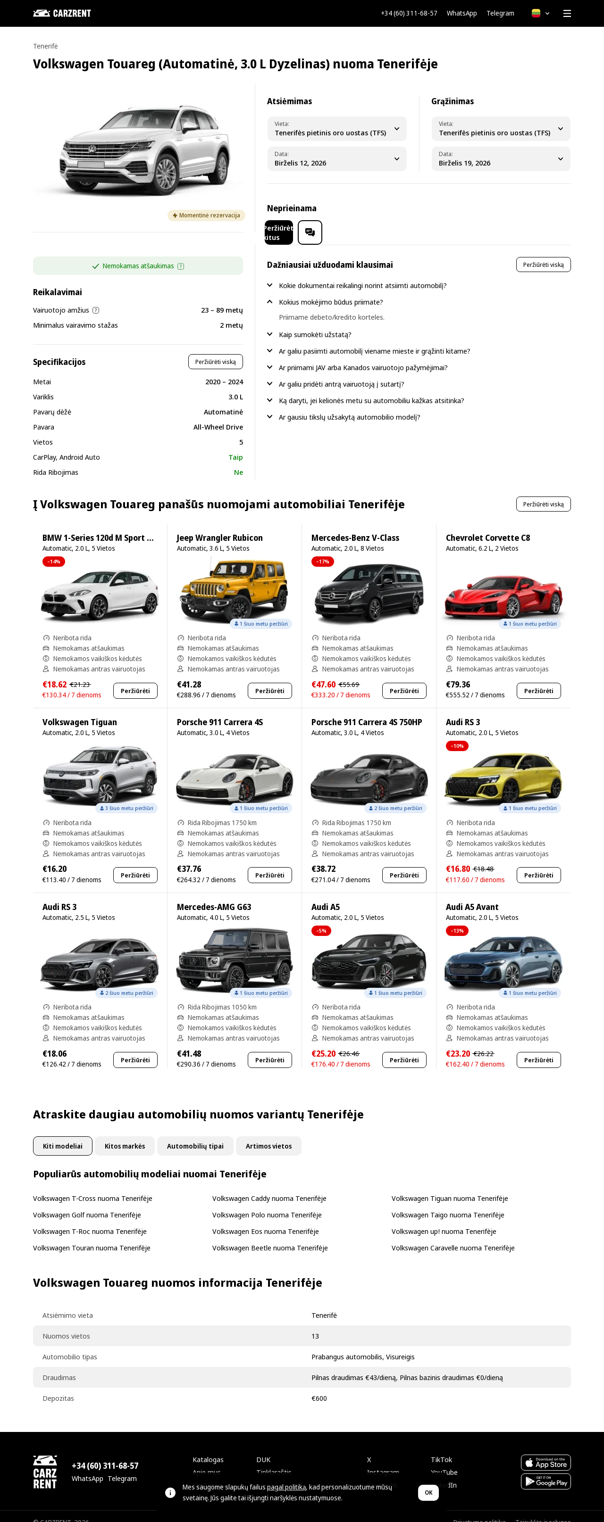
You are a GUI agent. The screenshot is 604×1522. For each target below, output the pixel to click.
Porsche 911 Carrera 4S (220, 709)
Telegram (500, 13)
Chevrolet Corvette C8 (488, 525)
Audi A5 (325, 894)
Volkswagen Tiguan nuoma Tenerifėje (450, 1186)
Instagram (383, 1459)
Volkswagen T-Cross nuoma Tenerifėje (92, 1186)
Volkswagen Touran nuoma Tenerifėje (92, 1235)
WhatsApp (462, 13)
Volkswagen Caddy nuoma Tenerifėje (269, 1186)
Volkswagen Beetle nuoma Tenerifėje (270, 1235)
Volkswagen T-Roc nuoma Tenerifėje (90, 1219)
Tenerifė (45, 45)
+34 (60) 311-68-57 (409, 13)
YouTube (444, 1459)
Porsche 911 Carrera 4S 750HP (366, 709)
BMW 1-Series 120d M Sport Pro (100, 525)
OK (428, 1493)
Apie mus (207, 1459)
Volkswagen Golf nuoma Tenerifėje (87, 1202)
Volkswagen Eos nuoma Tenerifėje (265, 1219)
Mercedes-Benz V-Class (355, 525)
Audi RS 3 (463, 709)
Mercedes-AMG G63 (214, 894)
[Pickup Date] (337, 159)
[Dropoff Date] (501, 159)
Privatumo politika (479, 1509)
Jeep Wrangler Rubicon (220, 525)
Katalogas (208, 1447)
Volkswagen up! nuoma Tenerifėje (444, 1219)
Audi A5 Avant (472, 894)
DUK (263, 1447)
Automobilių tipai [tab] (195, 1133)
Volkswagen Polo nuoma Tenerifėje (267, 1202)
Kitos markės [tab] (125, 1133)
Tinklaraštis (274, 1459)
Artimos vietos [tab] (269, 1133)
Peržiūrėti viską (215, 349)
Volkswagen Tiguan (79, 709)
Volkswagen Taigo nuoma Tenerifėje (448, 1202)
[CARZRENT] (80, 13)
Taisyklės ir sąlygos (543, 1509)
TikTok (441, 1447)
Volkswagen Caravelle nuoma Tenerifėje (453, 1235)
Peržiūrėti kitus (486, 208)
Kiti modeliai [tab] (63, 1133)
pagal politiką (286, 1486)
